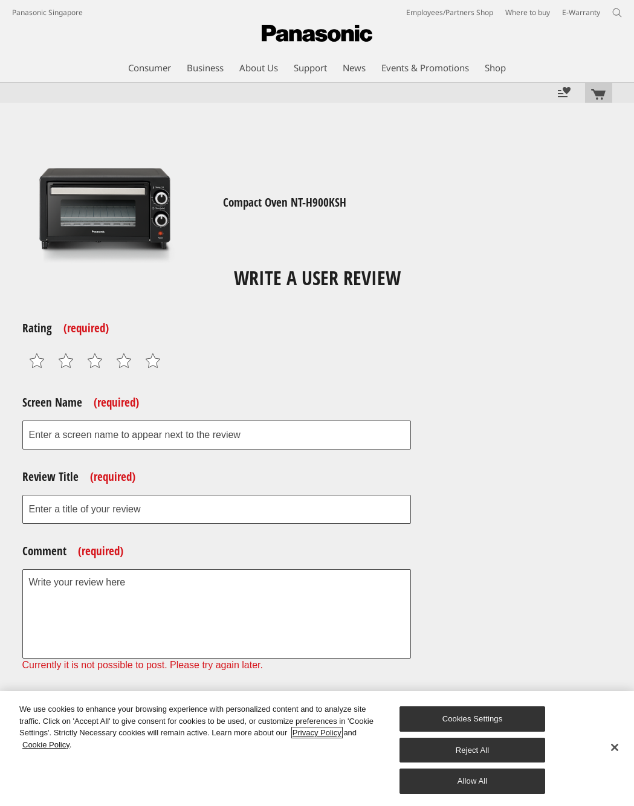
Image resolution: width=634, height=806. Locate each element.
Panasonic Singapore (47, 12)
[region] (317, 748)
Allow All (473, 780)
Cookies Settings (472, 718)
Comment (72, 551)
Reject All (473, 750)
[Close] (614, 747)
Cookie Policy (46, 744)
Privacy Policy (317, 732)
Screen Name (80, 402)
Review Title (78, 477)
